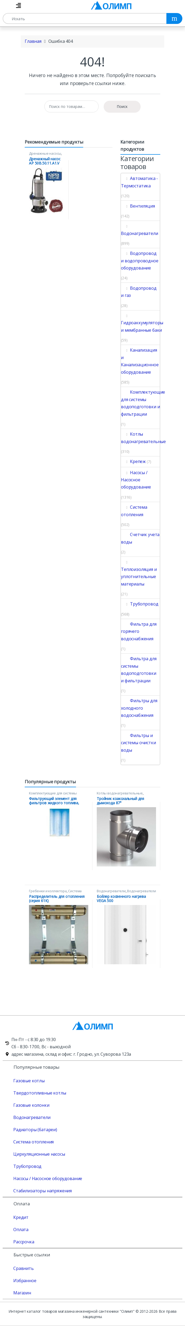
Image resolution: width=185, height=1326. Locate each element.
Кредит (20, 1217)
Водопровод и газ (139, 291)
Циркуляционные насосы (39, 1154)
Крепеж (133, 461)
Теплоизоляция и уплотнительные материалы (139, 573)
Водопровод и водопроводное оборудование (139, 260)
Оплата (20, 1229)
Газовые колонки (31, 1105)
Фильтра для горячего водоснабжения (139, 631)
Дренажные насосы (45, 153)
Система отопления (134, 510)
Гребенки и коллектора (48, 891)
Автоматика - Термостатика (139, 181)
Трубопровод (139, 604)
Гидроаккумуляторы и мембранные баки (142, 323)
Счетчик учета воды (140, 538)
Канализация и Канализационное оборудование (140, 361)
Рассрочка (23, 1242)
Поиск (122, 106)
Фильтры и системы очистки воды (138, 743)
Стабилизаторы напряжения (42, 1191)
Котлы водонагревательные (143, 437)
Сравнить (23, 1268)
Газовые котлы (29, 1081)
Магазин (22, 1293)
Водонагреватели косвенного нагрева (126, 893)
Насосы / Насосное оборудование (136, 480)
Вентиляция (138, 206)
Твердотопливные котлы (39, 1093)
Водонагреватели (139, 229)
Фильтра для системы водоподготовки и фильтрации (139, 669)
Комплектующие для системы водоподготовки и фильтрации (143, 403)
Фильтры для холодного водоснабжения (139, 708)
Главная (33, 41)
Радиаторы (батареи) (35, 1130)
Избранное (24, 1280)
